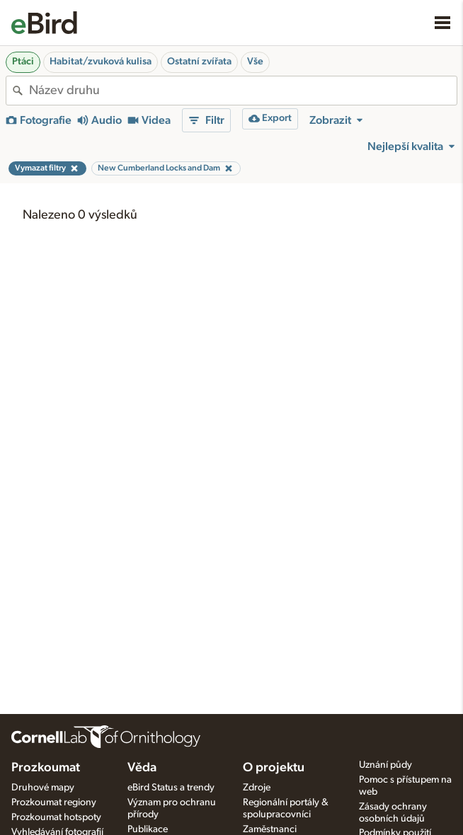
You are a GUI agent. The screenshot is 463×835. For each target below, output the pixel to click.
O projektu (273, 767)
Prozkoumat (45, 767)
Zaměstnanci (270, 829)
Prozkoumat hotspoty (56, 817)
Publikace (147, 829)
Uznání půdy (385, 765)
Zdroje (256, 788)
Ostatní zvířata (199, 62)
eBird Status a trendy (171, 788)
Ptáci (23, 62)
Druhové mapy (42, 788)
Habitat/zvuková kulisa (101, 62)
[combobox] (243, 90)
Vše (255, 62)
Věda (141, 767)
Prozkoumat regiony (53, 802)
